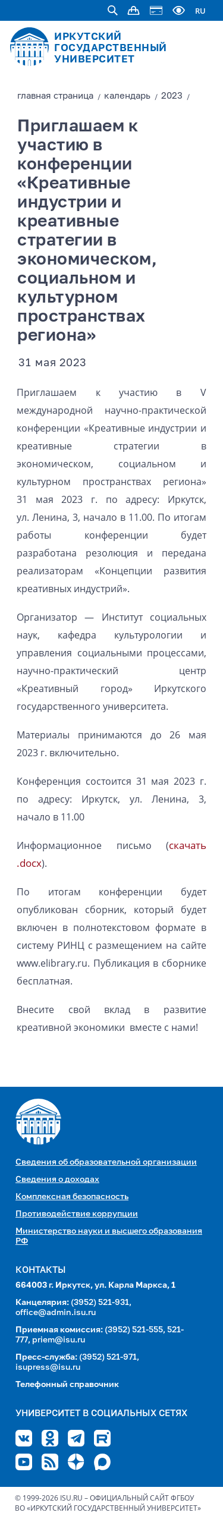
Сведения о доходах (57, 1179)
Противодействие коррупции (76, 1214)
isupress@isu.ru (47, 1367)
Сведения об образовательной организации (106, 1162)
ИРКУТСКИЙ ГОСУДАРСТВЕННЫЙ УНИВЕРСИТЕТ (110, 48)
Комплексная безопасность (71, 1197)
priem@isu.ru (58, 1340)
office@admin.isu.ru (55, 1313)
